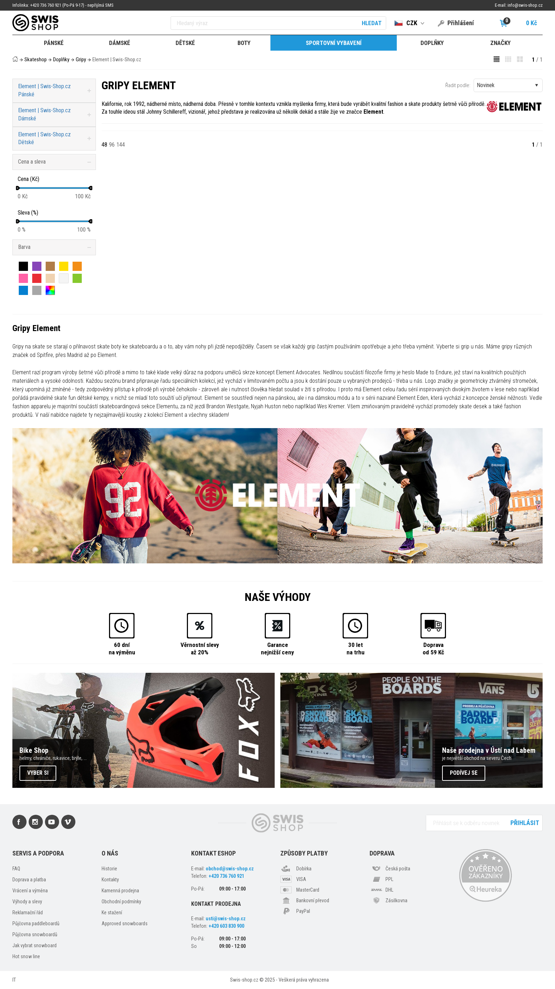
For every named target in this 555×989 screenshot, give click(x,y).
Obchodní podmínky (121, 901)
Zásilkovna (396, 900)
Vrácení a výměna (30, 890)
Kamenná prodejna (120, 890)
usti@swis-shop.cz (226, 918)
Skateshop (35, 59)
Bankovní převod (312, 900)
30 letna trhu (356, 648)
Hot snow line (26, 956)
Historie (109, 868)
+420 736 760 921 (226, 876)
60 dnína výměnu (122, 648)
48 (104, 144)
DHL (389, 890)
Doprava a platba (29, 879)
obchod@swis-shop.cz (230, 868)
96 (112, 144)
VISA (301, 879)
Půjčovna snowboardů (34, 934)
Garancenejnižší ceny (277, 648)
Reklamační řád (27, 912)
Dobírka (303, 868)
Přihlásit (524, 822)
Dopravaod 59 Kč (433, 648)
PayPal (303, 911)
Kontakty (110, 879)
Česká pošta (397, 868)
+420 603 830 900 (226, 926)
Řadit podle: (457, 85)
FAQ (16, 868)
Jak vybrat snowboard (34, 945)
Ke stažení (112, 912)
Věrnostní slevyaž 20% (200, 648)
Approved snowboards (125, 923)
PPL (389, 879)
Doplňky (61, 59)
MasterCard (307, 890)
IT (14, 980)
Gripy (81, 59)
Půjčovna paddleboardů (35, 923)
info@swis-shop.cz (525, 5)
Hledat (372, 23)
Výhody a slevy (27, 901)
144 (120, 144)
